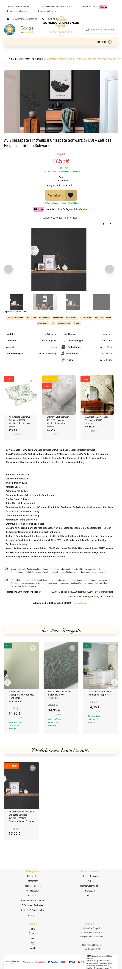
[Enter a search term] (103, 29)
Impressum (90, 890)
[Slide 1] (16, 302)
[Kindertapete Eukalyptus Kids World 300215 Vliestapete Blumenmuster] (20, 395)
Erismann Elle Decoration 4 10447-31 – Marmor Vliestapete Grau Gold (59, 420)
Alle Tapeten (32, 875)
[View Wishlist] (71, 195)
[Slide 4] (101, 302)
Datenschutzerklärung (90, 885)
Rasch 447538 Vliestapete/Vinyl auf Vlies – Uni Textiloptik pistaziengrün (21, 696)
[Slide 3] (73, 302)
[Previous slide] (8, 269)
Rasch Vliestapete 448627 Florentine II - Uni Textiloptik (61, 694)
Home (32, 928)
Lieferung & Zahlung (89, 875)
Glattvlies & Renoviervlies (32, 910)
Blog (32, 938)
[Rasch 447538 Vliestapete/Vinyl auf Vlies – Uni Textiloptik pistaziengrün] (21, 665)
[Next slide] (109, 269)
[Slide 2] (44, 302)
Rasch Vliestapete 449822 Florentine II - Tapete (100, 693)
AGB (90, 880)
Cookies (89, 895)
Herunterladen (79, 603)
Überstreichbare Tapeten (32, 900)
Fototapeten (32, 880)
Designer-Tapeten (33, 885)
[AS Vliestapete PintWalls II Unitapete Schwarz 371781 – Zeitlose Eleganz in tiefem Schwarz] (21, 785)
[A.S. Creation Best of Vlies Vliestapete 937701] (97, 395)
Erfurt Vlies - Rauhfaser (32, 905)
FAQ (32, 943)
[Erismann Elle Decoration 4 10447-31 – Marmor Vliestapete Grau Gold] (59, 395)
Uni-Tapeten (32, 895)
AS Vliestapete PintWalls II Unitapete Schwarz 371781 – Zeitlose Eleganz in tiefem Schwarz (21, 816)
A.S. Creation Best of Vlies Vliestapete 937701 (96, 418)
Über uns (32, 933)
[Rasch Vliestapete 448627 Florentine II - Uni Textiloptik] (61, 665)
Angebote (32, 915)
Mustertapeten (32, 890)
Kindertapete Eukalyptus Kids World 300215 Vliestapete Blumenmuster (20, 420)
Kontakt (32, 948)
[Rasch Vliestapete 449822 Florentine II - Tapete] (100, 665)
